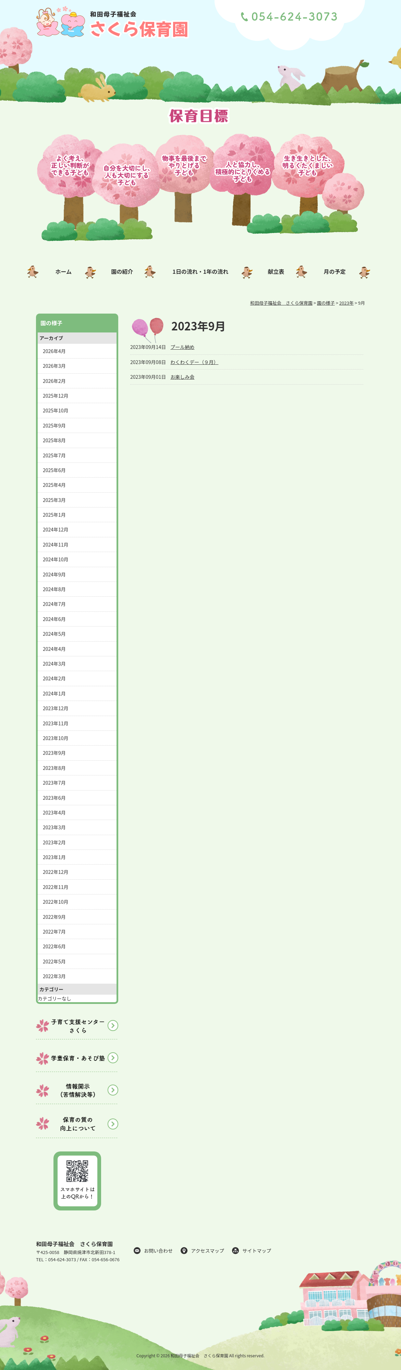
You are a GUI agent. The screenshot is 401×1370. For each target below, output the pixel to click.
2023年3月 (54, 827)
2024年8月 (54, 589)
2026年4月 (54, 351)
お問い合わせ (158, 1250)
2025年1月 (54, 514)
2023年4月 (54, 812)
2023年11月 (56, 723)
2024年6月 (54, 619)
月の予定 (335, 271)
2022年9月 (54, 916)
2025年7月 (54, 455)
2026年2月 (54, 380)
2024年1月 (54, 693)
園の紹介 (122, 271)
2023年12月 (56, 708)
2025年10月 (56, 410)
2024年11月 (56, 544)
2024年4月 (54, 648)
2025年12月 (56, 395)
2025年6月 (54, 470)
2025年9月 (54, 425)
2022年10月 (56, 901)
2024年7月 (54, 603)
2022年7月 (54, 931)
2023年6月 (54, 797)
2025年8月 (54, 440)
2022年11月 (56, 886)
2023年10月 (56, 738)
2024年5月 (54, 633)
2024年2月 (54, 678)
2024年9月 (54, 574)
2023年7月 (54, 782)
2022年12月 (56, 871)
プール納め (182, 346)
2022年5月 (54, 961)
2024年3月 (54, 663)
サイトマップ (256, 1250)
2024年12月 (56, 529)
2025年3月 (54, 499)
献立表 (276, 271)
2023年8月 (54, 767)
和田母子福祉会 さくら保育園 (74, 1244)
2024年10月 (56, 559)
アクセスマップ (207, 1250)
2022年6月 (54, 946)
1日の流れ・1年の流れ (200, 271)
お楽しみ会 (182, 376)
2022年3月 (54, 976)
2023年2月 (54, 842)
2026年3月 (54, 365)
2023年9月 (54, 752)
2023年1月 (54, 857)
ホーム (63, 271)
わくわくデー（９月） (194, 362)
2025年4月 (54, 484)
